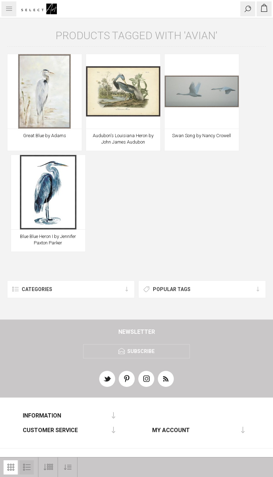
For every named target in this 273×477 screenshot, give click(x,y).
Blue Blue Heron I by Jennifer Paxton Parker (48, 239)
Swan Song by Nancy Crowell (201, 135)
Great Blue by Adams (44, 135)
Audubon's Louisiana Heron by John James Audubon (123, 139)
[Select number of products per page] (48, 467)
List (27, 467)
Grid (11, 467)
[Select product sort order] (67, 467)
